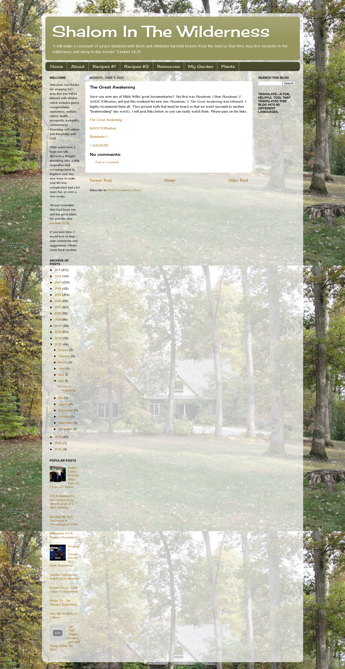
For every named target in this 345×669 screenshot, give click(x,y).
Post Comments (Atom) (124, 190)
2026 (59, 449)
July (61, 398)
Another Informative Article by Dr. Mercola (64, 576)
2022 (59, 338)
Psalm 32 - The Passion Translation (63, 602)
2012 (58, 276)
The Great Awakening (106, 120)
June (61, 381)
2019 (58, 319)
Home (56, 66)
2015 (58, 295)
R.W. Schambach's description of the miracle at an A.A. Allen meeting (62, 501)
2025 (59, 443)
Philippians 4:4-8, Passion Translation (63, 535)
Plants (228, 66)
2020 (59, 326)
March (63, 362)
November (65, 422)
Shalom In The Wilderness (161, 31)
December (65, 429)
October (64, 416)
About (78, 66)
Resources (168, 66)
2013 (58, 282)
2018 (58, 313)
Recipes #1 (104, 66)
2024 (59, 437)
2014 (58, 288)
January (63, 350)
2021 (58, 332)
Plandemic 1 (98, 137)
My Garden (200, 66)
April (62, 368)
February (64, 356)
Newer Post (101, 180)
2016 (58, 301)
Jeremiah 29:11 (59, 223)
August (63, 404)
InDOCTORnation (103, 128)
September (66, 410)
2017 (58, 307)
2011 (58, 270)
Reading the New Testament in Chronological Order (64, 520)
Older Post (238, 180)
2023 (59, 344)
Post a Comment (107, 162)
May (61, 374)
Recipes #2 (136, 66)
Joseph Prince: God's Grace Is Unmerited (64, 589)
